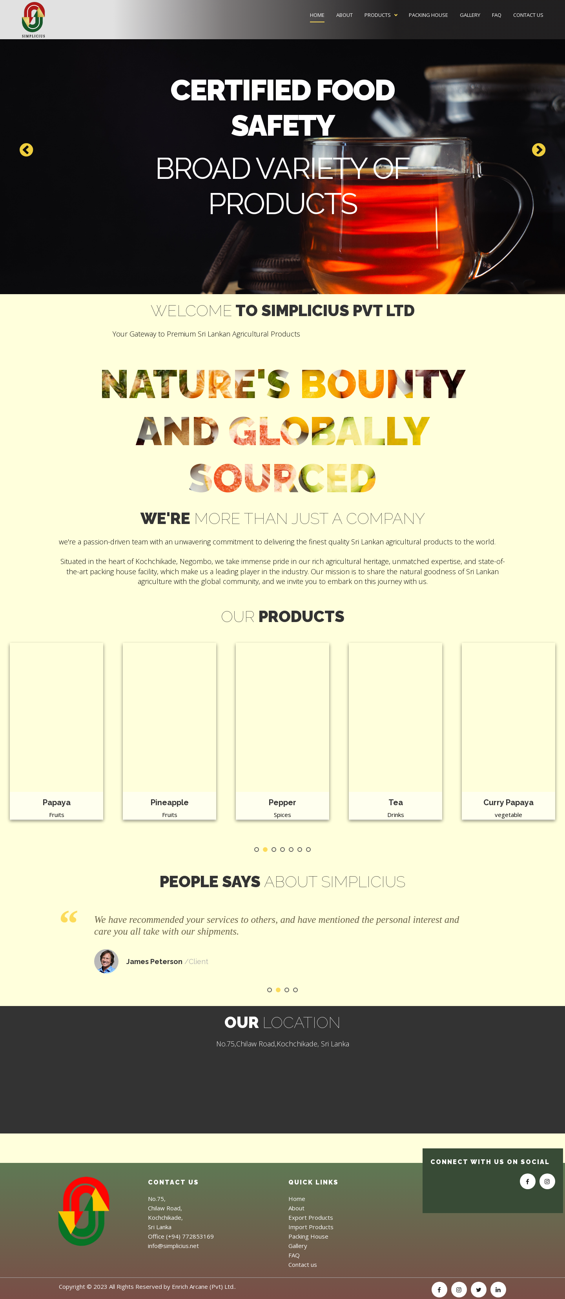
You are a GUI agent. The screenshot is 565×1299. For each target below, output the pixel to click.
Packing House (428, 15)
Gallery (470, 15)
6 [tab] (299, 849)
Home (317, 15)
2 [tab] (265, 849)
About (344, 15)
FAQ (496, 15)
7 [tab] (308, 849)
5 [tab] (291, 849)
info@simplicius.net (173, 1246)
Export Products (310, 1217)
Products (378, 15)
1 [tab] (256, 849)
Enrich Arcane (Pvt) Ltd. (203, 1286)
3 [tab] (273, 849)
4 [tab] (282, 849)
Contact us (528, 15)
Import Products (311, 1227)
